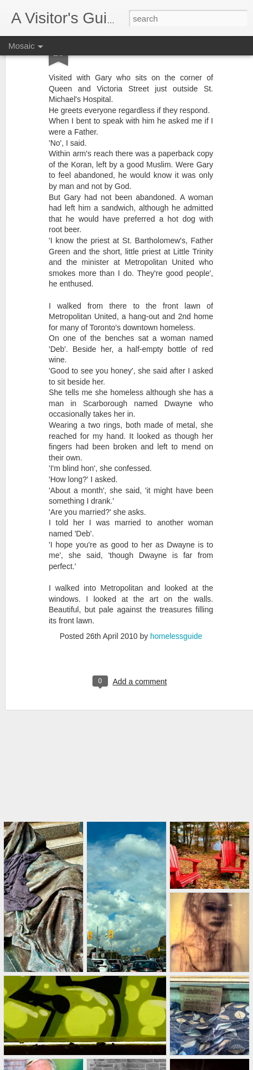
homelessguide (176, 617)
